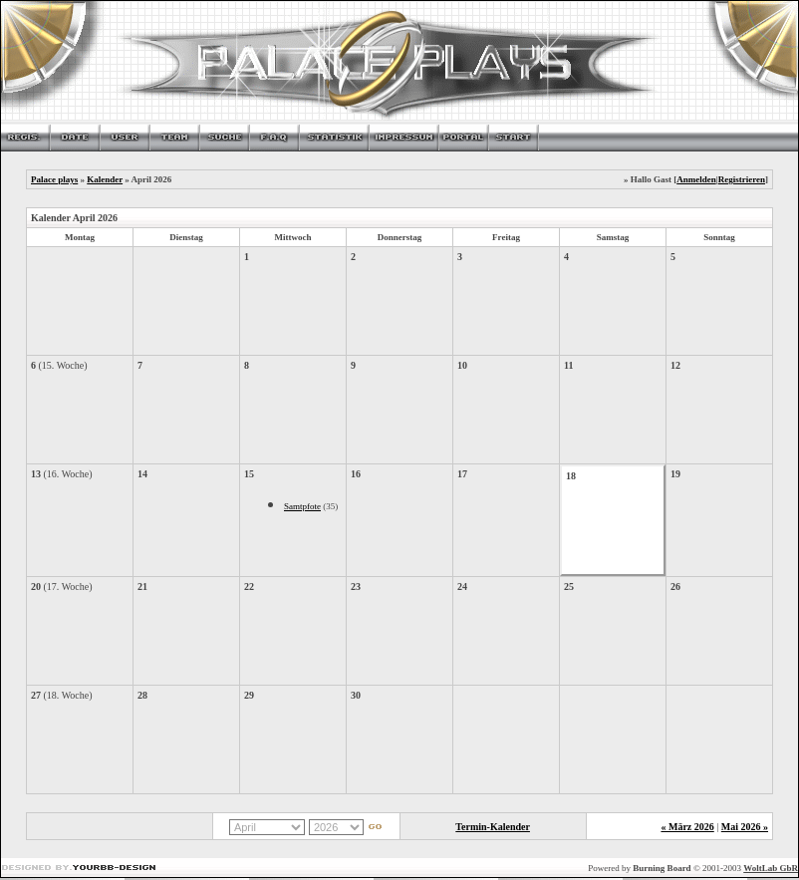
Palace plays (54, 179)
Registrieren (741, 179)
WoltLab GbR (770, 868)
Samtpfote (302, 506)
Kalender (105, 179)
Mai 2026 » (744, 826)
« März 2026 (687, 826)
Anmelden (696, 179)
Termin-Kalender (492, 826)
